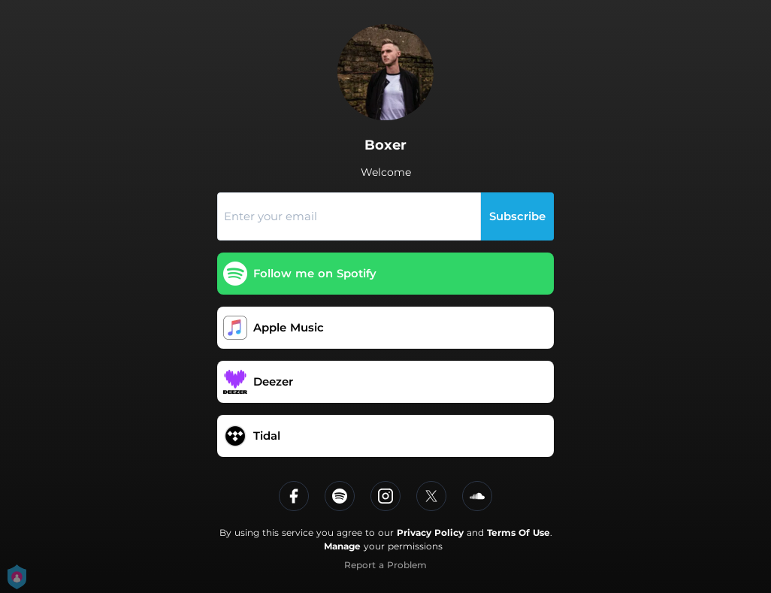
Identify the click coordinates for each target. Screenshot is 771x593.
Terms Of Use (518, 532)
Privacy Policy (430, 532)
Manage (342, 546)
